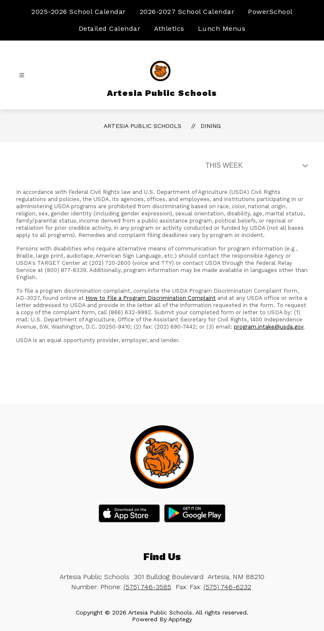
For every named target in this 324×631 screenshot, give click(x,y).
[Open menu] (22, 75)
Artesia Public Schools (142, 125)
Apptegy (180, 619)
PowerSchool (270, 12)
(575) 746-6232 (227, 587)
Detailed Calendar (110, 28)
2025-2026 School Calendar (78, 12)
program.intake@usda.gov (268, 327)
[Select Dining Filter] (255, 165)
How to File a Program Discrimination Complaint (150, 298)
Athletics (169, 28)
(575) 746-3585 (147, 587)
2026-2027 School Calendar (187, 12)
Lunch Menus (222, 28)
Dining (210, 125)
